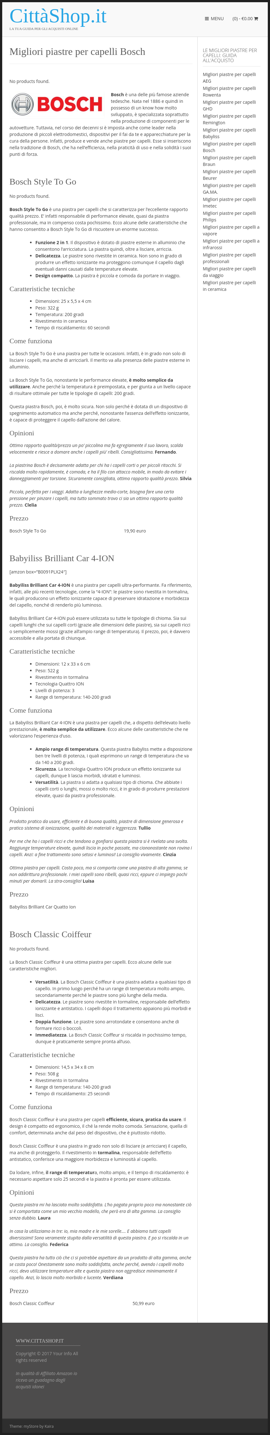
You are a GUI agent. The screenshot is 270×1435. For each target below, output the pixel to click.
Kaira (49, 1426)
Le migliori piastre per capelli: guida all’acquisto (230, 55)
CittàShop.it (58, 16)
